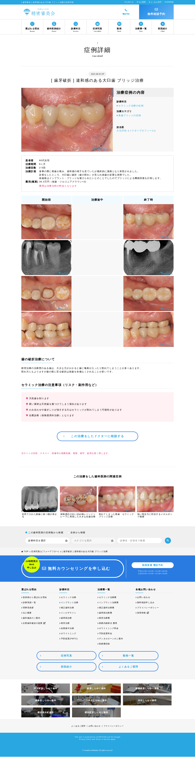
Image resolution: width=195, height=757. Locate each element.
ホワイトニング (68, 634)
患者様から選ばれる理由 (35, 597)
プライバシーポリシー (148, 608)
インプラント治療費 (109, 603)
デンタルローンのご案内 (111, 639)
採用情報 (170, 2)
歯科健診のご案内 (31, 618)
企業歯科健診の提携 (34, 623)
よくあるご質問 (78, 726)
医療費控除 (104, 644)
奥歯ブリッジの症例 (129, 115)
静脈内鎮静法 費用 (108, 623)
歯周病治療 (66, 618)
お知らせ (130, 2)
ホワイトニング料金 (109, 628)
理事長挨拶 (28, 608)
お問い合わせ (143, 597)
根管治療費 (104, 618)
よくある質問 (156, 2)
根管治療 (65, 623)
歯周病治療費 (105, 613)
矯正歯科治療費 (106, 608)
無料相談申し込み (145, 603)
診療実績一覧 (29, 603)
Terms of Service (103, 740)
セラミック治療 (68, 597)
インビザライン (68, 613)
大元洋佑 (122, 130)
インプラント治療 (69, 603)
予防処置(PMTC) (69, 639)
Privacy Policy (85, 740)
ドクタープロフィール (141, 130)
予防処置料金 (105, 634)
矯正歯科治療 (67, 608)
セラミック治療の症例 (131, 105)
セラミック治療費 (107, 597)
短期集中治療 (67, 628)
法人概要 (142, 2)
